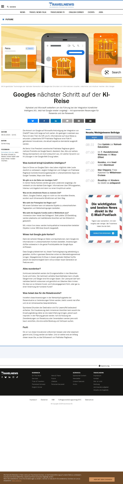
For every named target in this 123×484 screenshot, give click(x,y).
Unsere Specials (78, 381)
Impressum (97, 375)
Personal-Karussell (57, 384)
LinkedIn (56, 121)
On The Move (36, 375)
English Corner (76, 12)
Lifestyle (54, 381)
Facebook (44, 121)
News (22, 12)
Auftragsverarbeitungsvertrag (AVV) (69, 400)
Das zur (110, 145)
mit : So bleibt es (109, 181)
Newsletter (76, 378)
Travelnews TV (58, 12)
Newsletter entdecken (103, 233)
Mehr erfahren (17, 481)
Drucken (90, 121)
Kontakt (96, 378)
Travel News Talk (37, 12)
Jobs (101, 12)
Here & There (56, 375)
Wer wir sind (97, 381)
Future (9, 19)
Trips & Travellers (38, 381)
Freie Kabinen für (109, 172)
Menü (2, 6)
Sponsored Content (79, 375)
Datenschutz (89, 400)
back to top (105, 366)
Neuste (94, 137)
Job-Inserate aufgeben (101, 387)
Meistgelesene (113, 137)
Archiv (75, 384)
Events (91, 12)
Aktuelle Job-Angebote (100, 390)
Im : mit (108, 154)
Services (35, 378)
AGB (53, 400)
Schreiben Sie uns (7, 152)
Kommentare (67, 121)
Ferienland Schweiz (38, 384)
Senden (79, 121)
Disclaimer (44, 400)
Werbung (96, 384)
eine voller (107, 163)
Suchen (13, 7)
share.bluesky (33, 121)
